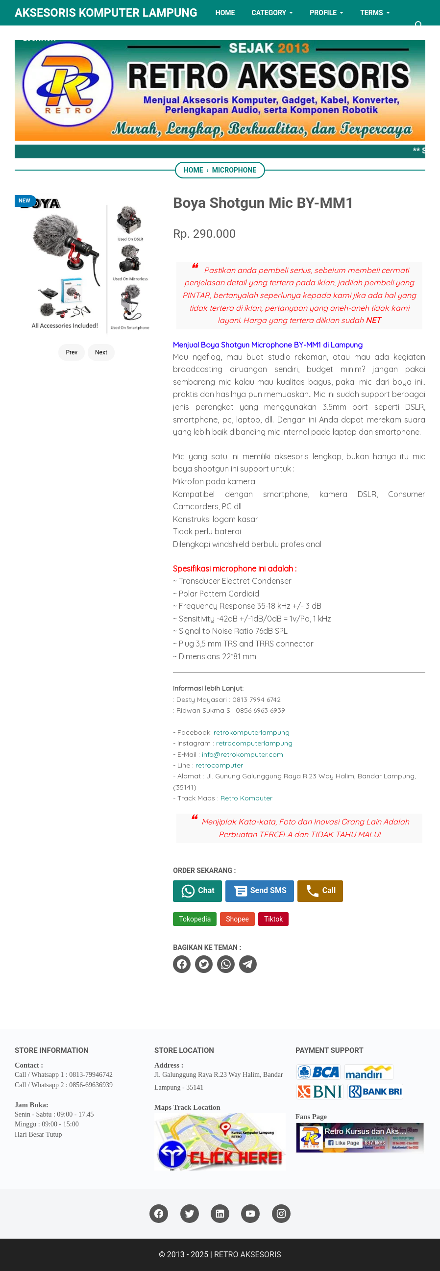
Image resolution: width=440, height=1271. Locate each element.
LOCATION (39, 38)
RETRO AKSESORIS (247, 1254)
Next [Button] (101, 352)
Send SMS (260, 891)
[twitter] (204, 964)
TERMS (371, 13)
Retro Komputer (246, 798)
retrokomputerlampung (252, 732)
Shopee (237, 919)
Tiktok (273, 919)
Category (268, 13)
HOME (225, 13)
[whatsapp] (226, 964)
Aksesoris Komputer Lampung (106, 13)
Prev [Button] (71, 352)
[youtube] (250, 1213)
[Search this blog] (419, 25)
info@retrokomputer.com (242, 754)
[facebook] (182, 964)
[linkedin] (220, 1213)
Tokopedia (195, 919)
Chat (197, 891)
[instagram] (281, 1213)
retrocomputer (219, 765)
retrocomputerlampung (254, 743)
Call (320, 891)
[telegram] (248, 964)
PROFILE (323, 13)
